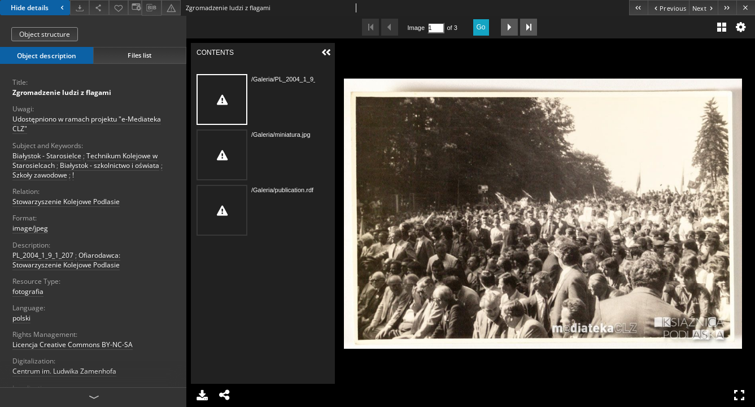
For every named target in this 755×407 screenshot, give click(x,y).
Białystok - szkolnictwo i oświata (109, 165)
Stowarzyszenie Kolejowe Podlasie (66, 201)
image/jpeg (30, 228)
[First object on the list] (638, 7)
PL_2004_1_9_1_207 (42, 255)
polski (21, 318)
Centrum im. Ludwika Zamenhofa (64, 371)
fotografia (27, 291)
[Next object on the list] (703, 7)
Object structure (44, 34)
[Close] (745, 7)
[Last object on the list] (727, 7)
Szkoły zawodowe (39, 175)
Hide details (39, 7)
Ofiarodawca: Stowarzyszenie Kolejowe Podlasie (66, 260)
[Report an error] (171, 7)
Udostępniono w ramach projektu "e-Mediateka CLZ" (86, 123)
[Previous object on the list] (668, 7)
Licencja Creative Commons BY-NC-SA (72, 344)
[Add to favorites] (118, 7)
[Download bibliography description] (151, 8)
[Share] (98, 7)
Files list (139, 55)
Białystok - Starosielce (46, 156)
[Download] (79, 7)
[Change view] (135, 7)
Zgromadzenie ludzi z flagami (61, 92)
